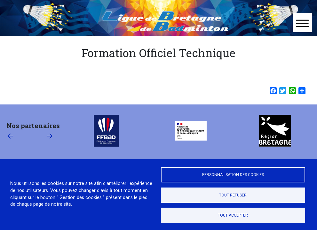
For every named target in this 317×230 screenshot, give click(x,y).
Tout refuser (233, 195)
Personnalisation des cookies (233, 174)
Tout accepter (233, 215)
